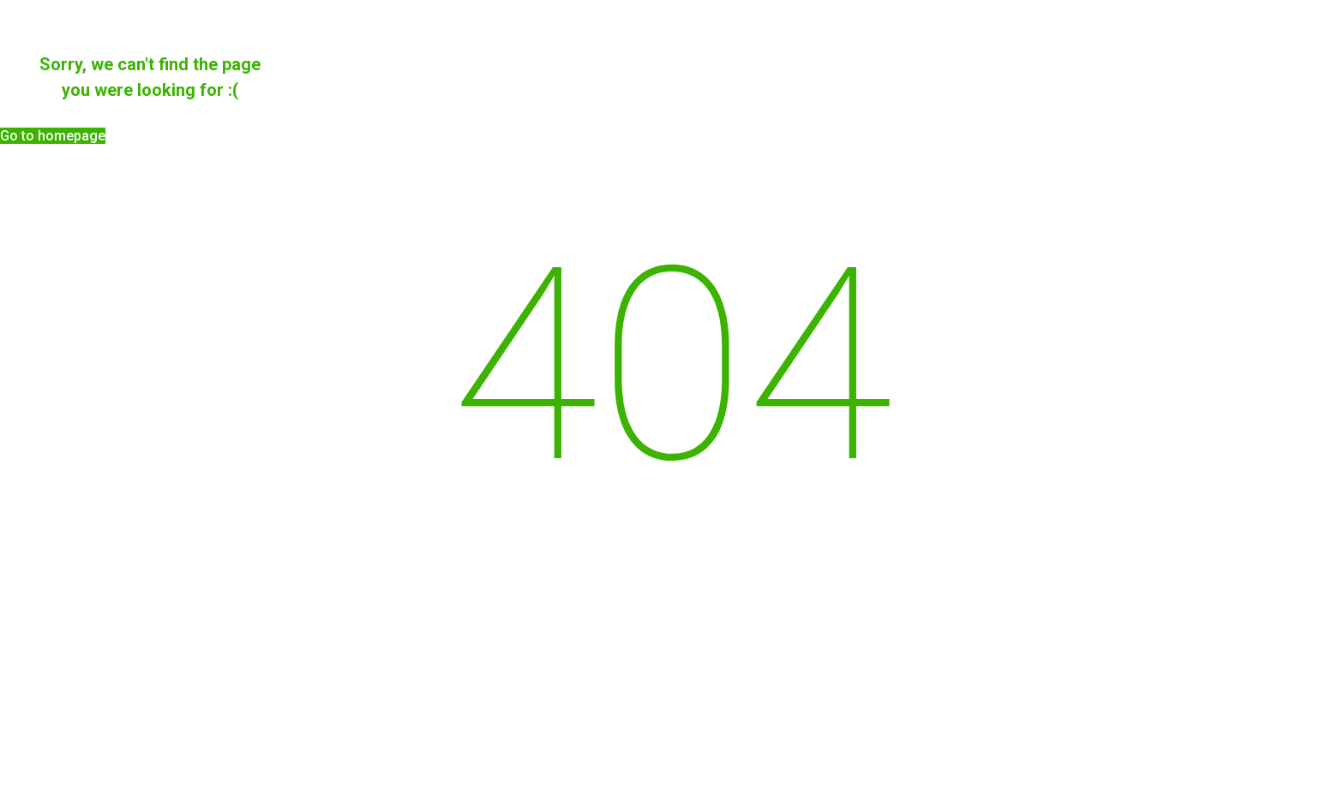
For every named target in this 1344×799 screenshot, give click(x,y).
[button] (52, 136)
